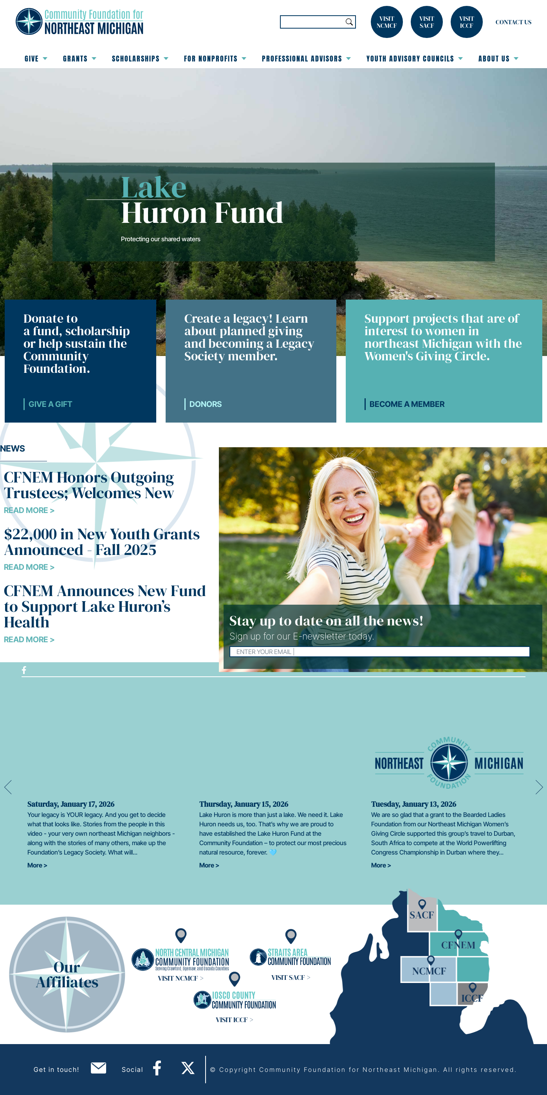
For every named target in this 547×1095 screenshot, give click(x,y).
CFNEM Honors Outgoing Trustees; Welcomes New (89, 484)
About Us (498, 58)
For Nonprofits (215, 58)
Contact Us (513, 21)
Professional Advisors (306, 58)
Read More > (29, 510)
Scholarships (140, 58)
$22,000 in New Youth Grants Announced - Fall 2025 (102, 541)
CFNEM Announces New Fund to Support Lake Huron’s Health (105, 606)
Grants (79, 58)
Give (36, 58)
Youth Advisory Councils (414, 58)
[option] (102, 782)
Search (349, 22)
